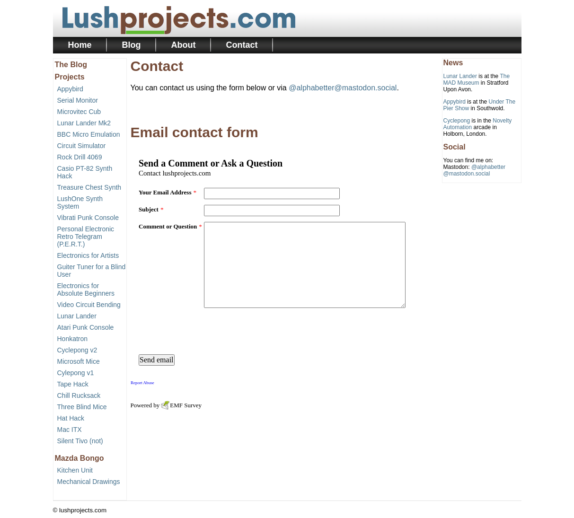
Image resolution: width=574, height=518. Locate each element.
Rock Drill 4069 (79, 157)
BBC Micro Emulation (88, 134)
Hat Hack (71, 418)
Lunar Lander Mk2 (84, 123)
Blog (131, 45)
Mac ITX (69, 429)
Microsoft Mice (78, 361)
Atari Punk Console (85, 327)
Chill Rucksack (79, 395)
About (183, 45)
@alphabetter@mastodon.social (343, 88)
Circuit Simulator (81, 145)
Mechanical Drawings (88, 481)
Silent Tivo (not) (80, 441)
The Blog (71, 65)
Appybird (70, 89)
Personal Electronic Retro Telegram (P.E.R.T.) (86, 236)
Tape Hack (72, 384)
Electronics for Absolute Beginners (86, 289)
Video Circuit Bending (89, 304)
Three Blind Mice (82, 407)
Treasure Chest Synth (89, 187)
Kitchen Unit (75, 470)
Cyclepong (456, 120)
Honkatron (72, 338)
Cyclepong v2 (77, 350)
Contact (242, 45)
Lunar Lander (77, 316)
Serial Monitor (77, 100)
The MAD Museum (476, 79)
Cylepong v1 (75, 373)
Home (80, 45)
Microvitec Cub (79, 111)
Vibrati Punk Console (88, 217)
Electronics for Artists (88, 255)
